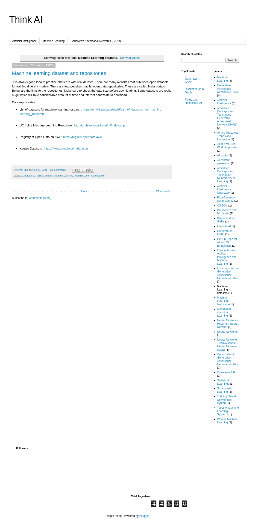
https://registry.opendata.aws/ (83, 137)
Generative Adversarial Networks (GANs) (95, 41)
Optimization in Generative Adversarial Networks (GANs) (228, 359)
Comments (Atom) (40, 198)
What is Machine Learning (227, 421)
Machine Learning (53, 41)
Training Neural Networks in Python (226, 400)
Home (83, 191)
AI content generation (223, 162)
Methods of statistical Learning (224, 312)
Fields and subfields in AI (193, 101)
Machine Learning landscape (223, 301)
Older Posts (163, 191)
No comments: (58, 169)
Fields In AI (224, 226)
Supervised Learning (224, 390)
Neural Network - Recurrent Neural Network (227, 324)
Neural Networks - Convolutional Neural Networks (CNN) (227, 344)
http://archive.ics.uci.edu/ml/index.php (99, 125)
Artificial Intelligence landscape (224, 190)
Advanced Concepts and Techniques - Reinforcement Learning (226, 175)
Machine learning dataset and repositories (59, 73)
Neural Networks (227, 331)
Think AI (26, 19)
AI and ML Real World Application (228, 145)
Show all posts (130, 58)
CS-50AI (222, 205)
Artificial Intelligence (24, 41)
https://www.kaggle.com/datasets (66, 148)
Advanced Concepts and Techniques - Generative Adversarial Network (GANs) (227, 116)
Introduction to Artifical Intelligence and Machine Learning (227, 257)
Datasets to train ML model (37, 175)
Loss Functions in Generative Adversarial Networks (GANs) (228, 273)
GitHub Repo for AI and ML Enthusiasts (227, 242)
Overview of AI (226, 372)
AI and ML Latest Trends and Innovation (227, 136)
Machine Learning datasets (90, 175)
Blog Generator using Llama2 (226, 199)
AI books (222, 155)
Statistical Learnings (223, 382)
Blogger (144, 516)
